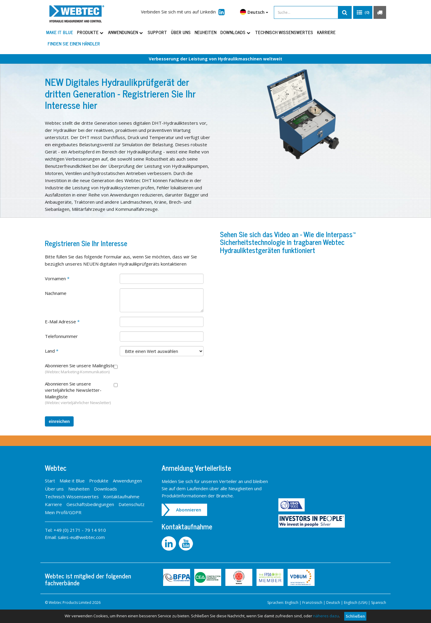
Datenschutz (132, 504)
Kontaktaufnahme (121, 496)
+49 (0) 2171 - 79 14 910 (80, 530)
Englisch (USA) (355, 602)
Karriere (326, 32)
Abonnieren (188, 510)
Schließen (355, 616)
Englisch (291, 602)
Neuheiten (205, 32)
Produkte (90, 32)
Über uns (181, 32)
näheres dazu (326, 616)
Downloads (235, 32)
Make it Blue (59, 32)
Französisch (312, 602)
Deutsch (254, 12)
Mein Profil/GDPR (63, 512)
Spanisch (378, 602)
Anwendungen (126, 32)
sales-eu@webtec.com (81, 537)
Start (50, 481)
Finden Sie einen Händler (74, 43)
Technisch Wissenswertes (284, 32)
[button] (362, 12)
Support (157, 32)
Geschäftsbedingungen (90, 504)
